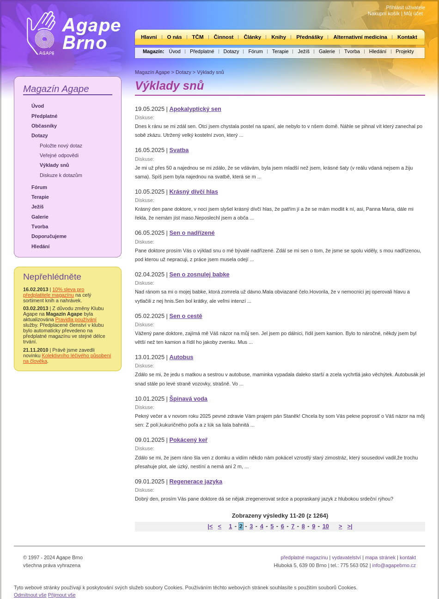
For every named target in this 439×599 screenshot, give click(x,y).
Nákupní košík (384, 13)
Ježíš (303, 51)
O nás (174, 37)
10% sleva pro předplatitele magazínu (53, 292)
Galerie (327, 51)
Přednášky (309, 37)
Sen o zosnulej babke (199, 274)
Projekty (405, 51)
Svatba (179, 150)
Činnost (224, 37)
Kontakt (407, 37)
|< (210, 526)
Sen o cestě (185, 315)
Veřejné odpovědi (59, 155)
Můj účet (413, 13)
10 (326, 526)
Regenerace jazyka (195, 481)
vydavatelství (346, 557)
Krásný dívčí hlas (193, 191)
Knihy (278, 37)
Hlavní (149, 37)
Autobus (181, 357)
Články (252, 37)
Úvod (175, 51)
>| (350, 526)
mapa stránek (380, 557)
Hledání (377, 51)
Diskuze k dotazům (61, 175)
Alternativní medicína (360, 37)
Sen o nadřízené (191, 232)
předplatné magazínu (304, 557)
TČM (198, 37)
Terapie (280, 51)
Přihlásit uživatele (405, 7)
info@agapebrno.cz (394, 565)
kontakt (408, 557)
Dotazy (231, 51)
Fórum (255, 51)
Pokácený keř (188, 439)
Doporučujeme (49, 236)
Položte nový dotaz (61, 145)
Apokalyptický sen (195, 108)
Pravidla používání (76, 319)
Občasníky (44, 125)
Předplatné (202, 51)
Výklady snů (54, 165)
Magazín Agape (56, 88)
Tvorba (352, 51)
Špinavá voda (188, 398)
